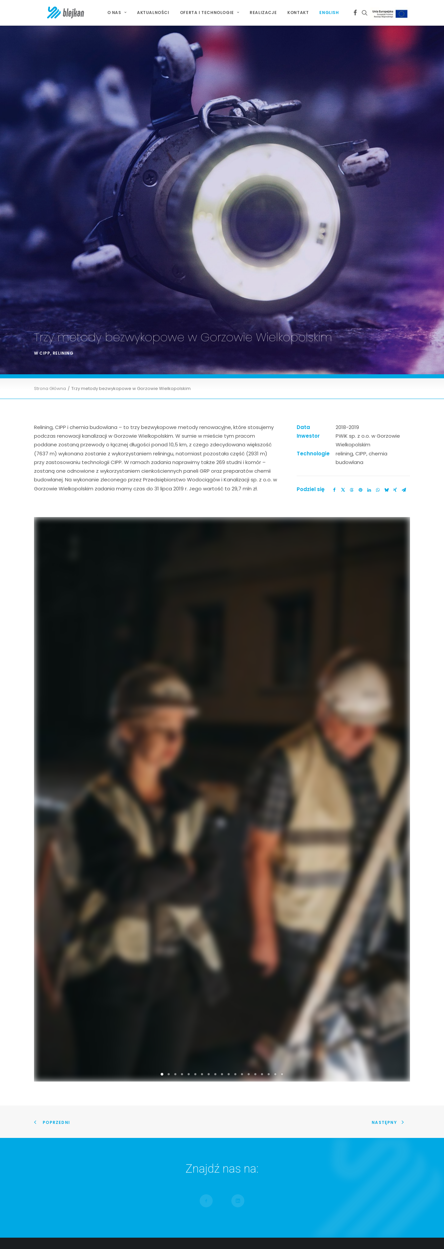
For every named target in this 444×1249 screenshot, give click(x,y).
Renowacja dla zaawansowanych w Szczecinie (212, 1050)
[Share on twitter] (343, 249)
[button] (355, 12)
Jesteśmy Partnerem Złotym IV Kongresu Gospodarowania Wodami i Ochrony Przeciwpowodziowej (336, 1070)
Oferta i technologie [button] (209, 12)
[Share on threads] (352, 249)
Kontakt (298, 12)
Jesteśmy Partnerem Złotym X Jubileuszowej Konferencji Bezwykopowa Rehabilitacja (340, 1052)
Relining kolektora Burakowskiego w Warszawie (213, 1058)
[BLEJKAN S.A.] (53, 12)
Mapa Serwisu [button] (58, 1074)
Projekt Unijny (391, 14)
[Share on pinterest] (360, 249)
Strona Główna (50, 147)
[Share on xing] (395, 249)
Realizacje (263, 12)
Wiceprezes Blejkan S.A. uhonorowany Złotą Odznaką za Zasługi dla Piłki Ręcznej (349, 1086)
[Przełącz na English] (327, 12)
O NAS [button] (116, 12)
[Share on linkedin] (369, 249)
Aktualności (153, 12)
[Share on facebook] (334, 249)
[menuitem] (117, 12)
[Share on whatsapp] (378, 249)
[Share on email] (404, 249)
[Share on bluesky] (386, 249)
